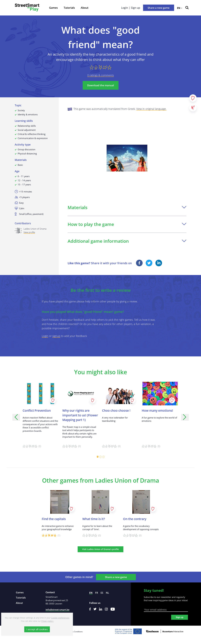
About (84, 7)
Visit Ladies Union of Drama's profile (100, 549)
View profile (29, 232)
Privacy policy (47, 621)
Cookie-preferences (60, 617)
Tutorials (69, 7)
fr (96, 592)
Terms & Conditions (74, 631)
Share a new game (159, 7)
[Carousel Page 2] (100, 456)
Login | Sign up (130, 7)
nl (107, 592)
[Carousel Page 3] (103, 456)
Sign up (179, 617)
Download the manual (100, 85)
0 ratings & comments (100, 75)
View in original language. (151, 109)
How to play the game (127, 224)
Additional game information (127, 241)
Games (53, 7)
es (102, 592)
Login (45, 336)
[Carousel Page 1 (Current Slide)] (97, 456)
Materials (127, 207)
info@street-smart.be (57, 609)
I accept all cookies (37, 629)
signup (56, 336)
